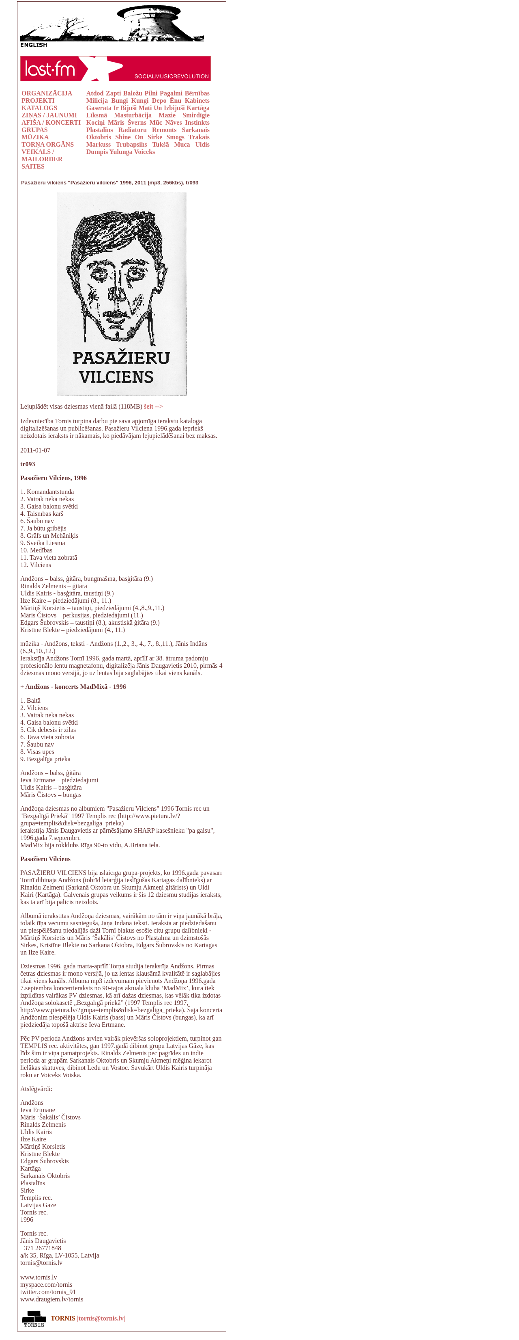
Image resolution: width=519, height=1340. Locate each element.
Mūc (156, 122)
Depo (159, 100)
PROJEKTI (38, 100)
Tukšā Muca (171, 144)
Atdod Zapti (103, 93)
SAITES (33, 166)
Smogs (175, 137)
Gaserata (99, 107)
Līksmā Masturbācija (119, 115)
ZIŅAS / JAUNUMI (49, 115)
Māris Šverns (127, 122)
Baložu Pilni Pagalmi (152, 93)
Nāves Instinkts (187, 122)
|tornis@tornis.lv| (101, 1318)
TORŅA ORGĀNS (47, 144)
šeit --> (153, 406)
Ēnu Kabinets (190, 100)
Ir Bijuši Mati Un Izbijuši (150, 107)
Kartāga (198, 107)
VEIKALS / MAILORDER (41, 155)
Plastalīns (99, 129)
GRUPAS (34, 129)
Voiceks (144, 151)
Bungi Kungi (129, 100)
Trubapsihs (131, 144)
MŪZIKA (35, 137)
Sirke (155, 137)
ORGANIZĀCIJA (46, 93)
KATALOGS (39, 107)
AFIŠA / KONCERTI (51, 122)
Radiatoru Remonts (147, 129)
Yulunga (121, 151)
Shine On (129, 137)
